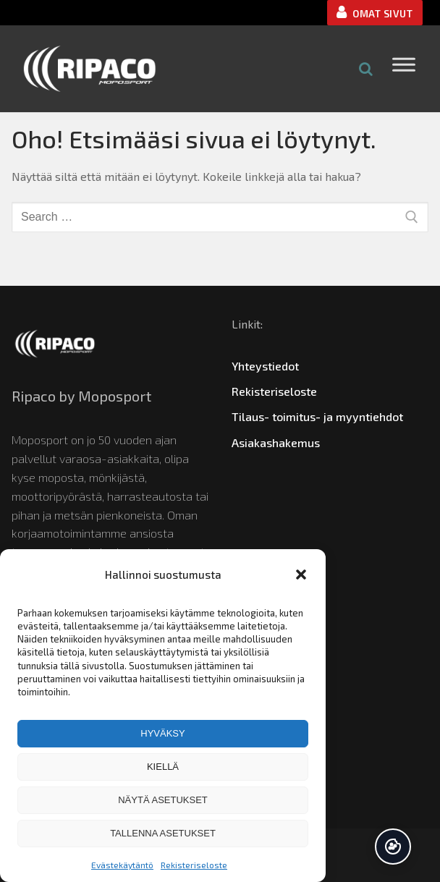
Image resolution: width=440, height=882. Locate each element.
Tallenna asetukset (163, 833)
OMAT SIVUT (374, 12)
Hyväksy (162, 733)
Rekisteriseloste (194, 865)
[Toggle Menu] (403, 68)
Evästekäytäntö (122, 865)
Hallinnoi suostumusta (393, 846)
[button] (301, 574)
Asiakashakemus (276, 442)
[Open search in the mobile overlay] (366, 68)
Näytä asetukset (163, 799)
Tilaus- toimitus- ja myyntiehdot (317, 416)
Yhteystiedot (265, 366)
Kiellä (163, 766)
